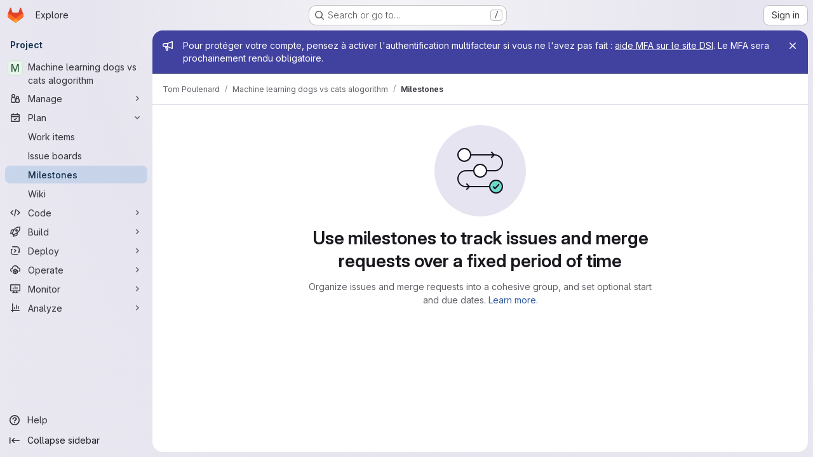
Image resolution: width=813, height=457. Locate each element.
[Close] (792, 45)
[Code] (76, 213)
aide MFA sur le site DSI (664, 45)
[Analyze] (76, 308)
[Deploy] (76, 251)
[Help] (76, 420)
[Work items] (76, 136)
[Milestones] (76, 174)
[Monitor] (76, 289)
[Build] (76, 232)
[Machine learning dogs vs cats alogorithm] (76, 73)
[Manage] (76, 98)
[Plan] (76, 117)
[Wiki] (76, 193)
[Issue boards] (76, 155)
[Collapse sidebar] (76, 440)
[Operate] (76, 270)
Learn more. (513, 300)
